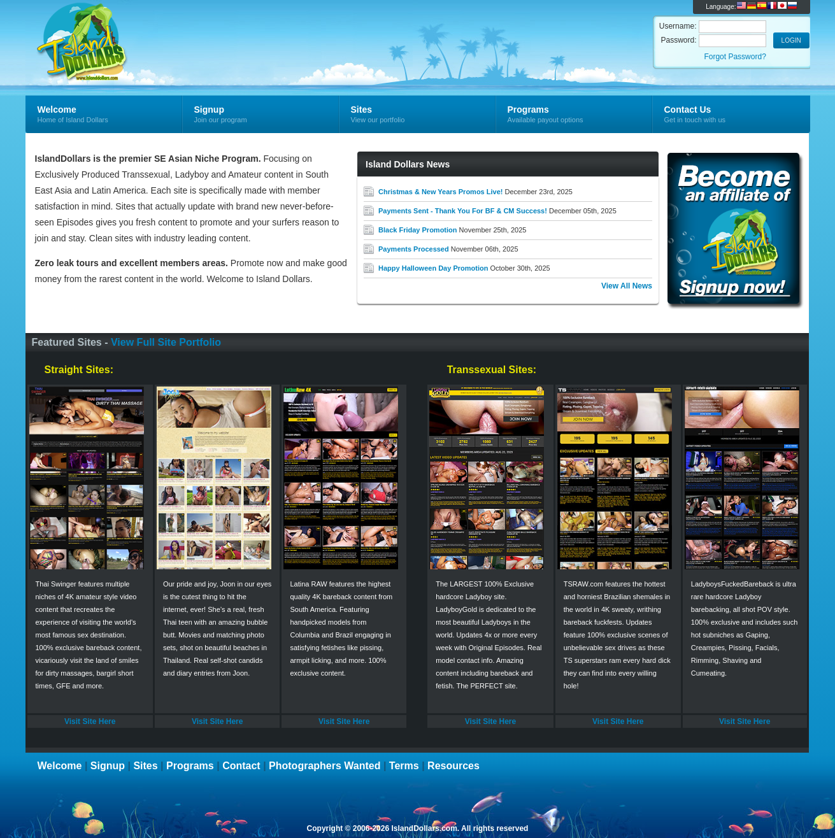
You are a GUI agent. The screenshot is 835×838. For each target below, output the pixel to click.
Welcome (60, 765)
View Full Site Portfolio (166, 342)
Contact (241, 765)
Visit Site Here (89, 721)
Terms (404, 765)
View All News (626, 285)
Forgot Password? (735, 56)
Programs (190, 765)
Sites (145, 765)
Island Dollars (177, 29)
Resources (453, 765)
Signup (107, 765)
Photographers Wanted (324, 765)
